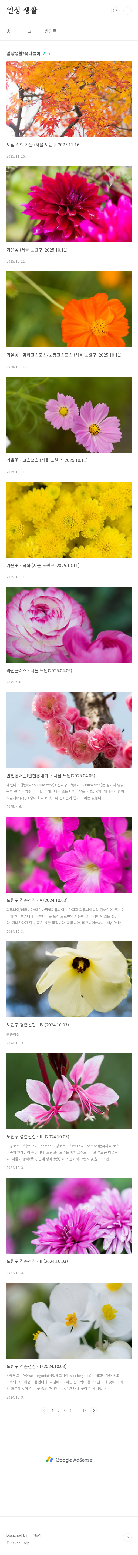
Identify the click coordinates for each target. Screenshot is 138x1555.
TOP (127, 1537)
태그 (27, 31)
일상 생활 (22, 11)
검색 (115, 11)
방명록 (51, 31)
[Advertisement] (69, 1459)
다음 (93, 1410)
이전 (44, 1410)
